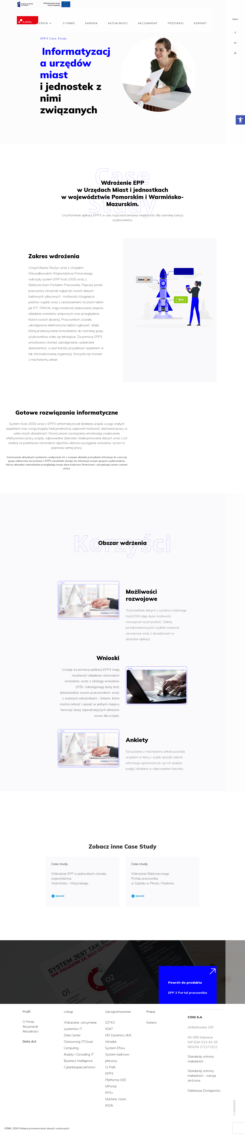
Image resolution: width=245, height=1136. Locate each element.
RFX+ (109, 1093)
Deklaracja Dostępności (204, 1090)
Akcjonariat (148, 14)
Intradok (111, 1042)
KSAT (109, 1029)
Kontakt (200, 14)
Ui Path (110, 1067)
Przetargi (176, 14)
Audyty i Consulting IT (79, 1054)
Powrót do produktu (185, 982)
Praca (150, 1012)
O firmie (69, 14)
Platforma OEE (115, 1080)
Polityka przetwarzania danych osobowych (44, 1128)
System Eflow (115, 1048)
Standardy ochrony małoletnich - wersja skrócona (202, 1075)
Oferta (42, 14)
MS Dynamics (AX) (118, 1035)
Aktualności (118, 14)
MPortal (110, 1086)
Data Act (29, 1041)
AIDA (109, 1105)
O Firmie (28, 1022)
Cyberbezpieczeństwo (79, 1067)
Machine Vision (115, 1099)
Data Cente (72, 1035)
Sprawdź (60, 896)
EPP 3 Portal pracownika (187, 993)
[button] (240, 119)
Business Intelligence (78, 1061)
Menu (235, 19)
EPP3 (109, 1073)
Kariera (91, 14)
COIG (7, 1128)
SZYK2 (110, 1022)
